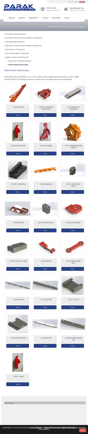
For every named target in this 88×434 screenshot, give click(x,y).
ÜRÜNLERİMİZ (34, 18)
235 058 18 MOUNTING (73, 222)
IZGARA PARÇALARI (46, 184)
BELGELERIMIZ (56, 18)
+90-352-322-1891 (51, 8)
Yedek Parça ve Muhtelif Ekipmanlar (19, 61)
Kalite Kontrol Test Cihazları (15, 49)
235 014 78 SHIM (18, 299)
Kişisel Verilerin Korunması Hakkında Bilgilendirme (60, 427)
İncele (17, 115)
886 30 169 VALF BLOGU (46, 222)
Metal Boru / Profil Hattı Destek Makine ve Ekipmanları (23, 45)
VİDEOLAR (45, 18)
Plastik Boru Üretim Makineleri (15, 34)
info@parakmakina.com (53, 10)
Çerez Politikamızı (36, 427)
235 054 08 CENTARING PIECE (73, 262)
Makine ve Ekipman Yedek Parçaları (17, 57)
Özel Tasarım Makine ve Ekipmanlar (17, 53)
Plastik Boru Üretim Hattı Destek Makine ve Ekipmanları (23, 38)
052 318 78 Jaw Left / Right (18, 261)
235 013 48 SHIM (46, 299)
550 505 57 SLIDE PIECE (18, 184)
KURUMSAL (21, 18)
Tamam (83, 430)
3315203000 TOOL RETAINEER (73, 108)
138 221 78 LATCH (73, 299)
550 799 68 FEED (18, 107)
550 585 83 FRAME (46, 145)
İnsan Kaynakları (73, 2)
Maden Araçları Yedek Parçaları (18, 65)
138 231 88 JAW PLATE (18, 145)
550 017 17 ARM (18, 376)
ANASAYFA (12, 18)
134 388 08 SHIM (46, 338)
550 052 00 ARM (46, 261)
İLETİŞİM (67, 18)
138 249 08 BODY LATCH (18, 338)
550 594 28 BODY (18, 222)
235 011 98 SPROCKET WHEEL (73, 185)
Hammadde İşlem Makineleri (14, 42)
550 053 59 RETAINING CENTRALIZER (46, 108)
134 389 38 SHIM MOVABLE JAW (73, 339)
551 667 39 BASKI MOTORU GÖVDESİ (73, 146)
